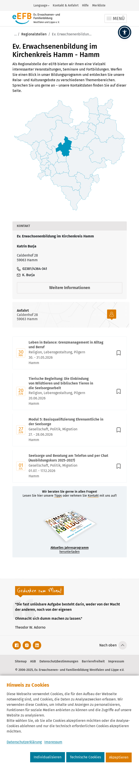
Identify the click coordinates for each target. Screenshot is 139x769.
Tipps (58, 496)
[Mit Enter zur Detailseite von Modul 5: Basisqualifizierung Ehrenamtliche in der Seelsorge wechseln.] (69, 430)
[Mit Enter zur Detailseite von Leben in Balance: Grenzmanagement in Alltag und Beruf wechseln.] (69, 352)
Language (40, 5)
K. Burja (26, 275)
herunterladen (70, 550)
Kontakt (93, 496)
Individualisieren (47, 757)
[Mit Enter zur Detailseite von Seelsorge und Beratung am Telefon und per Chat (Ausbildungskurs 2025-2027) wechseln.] (69, 466)
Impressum (53, 742)
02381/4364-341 (32, 269)
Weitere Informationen (69, 287)
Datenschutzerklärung (24, 742)
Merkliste (99, 5)
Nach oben (108, 645)
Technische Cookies (85, 757)
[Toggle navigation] (115, 18)
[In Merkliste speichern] (118, 353)
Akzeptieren (118, 757)
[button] (124, 32)
